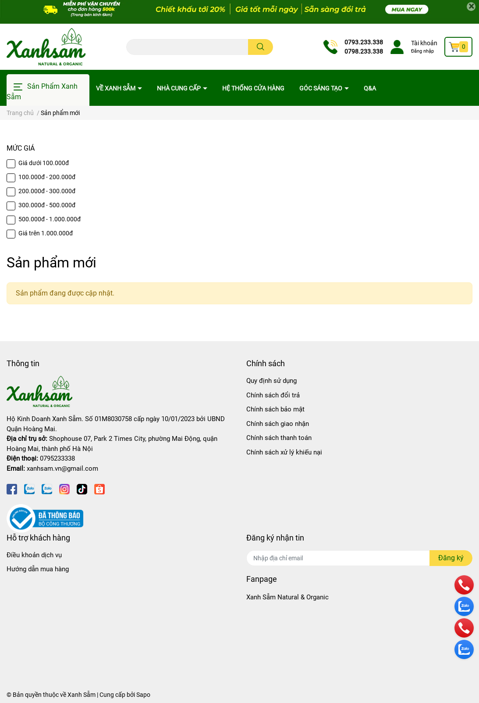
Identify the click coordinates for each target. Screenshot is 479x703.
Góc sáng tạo (321, 88)
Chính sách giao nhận (277, 424)
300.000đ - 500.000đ (46, 205)
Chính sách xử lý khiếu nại (284, 452)
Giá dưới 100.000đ (43, 162)
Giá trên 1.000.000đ (45, 233)
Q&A (370, 88)
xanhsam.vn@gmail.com (62, 468)
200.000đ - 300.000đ (46, 191)
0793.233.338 (363, 42)
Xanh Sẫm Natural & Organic (287, 597)
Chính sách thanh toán (279, 438)
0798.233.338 (363, 51)
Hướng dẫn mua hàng (38, 569)
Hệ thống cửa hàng (253, 88)
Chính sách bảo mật (275, 409)
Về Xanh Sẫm (116, 88)
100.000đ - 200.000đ (46, 176)
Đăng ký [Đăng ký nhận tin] (451, 558)
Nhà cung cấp (179, 88)
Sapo (143, 694)
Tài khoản (424, 43)
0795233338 (57, 458)
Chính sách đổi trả (273, 395)
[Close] (471, 6)
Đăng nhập (422, 51)
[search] (260, 47)
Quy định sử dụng (271, 381)
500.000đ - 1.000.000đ (49, 219)
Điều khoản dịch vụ (34, 555)
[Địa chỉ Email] (359, 558)
